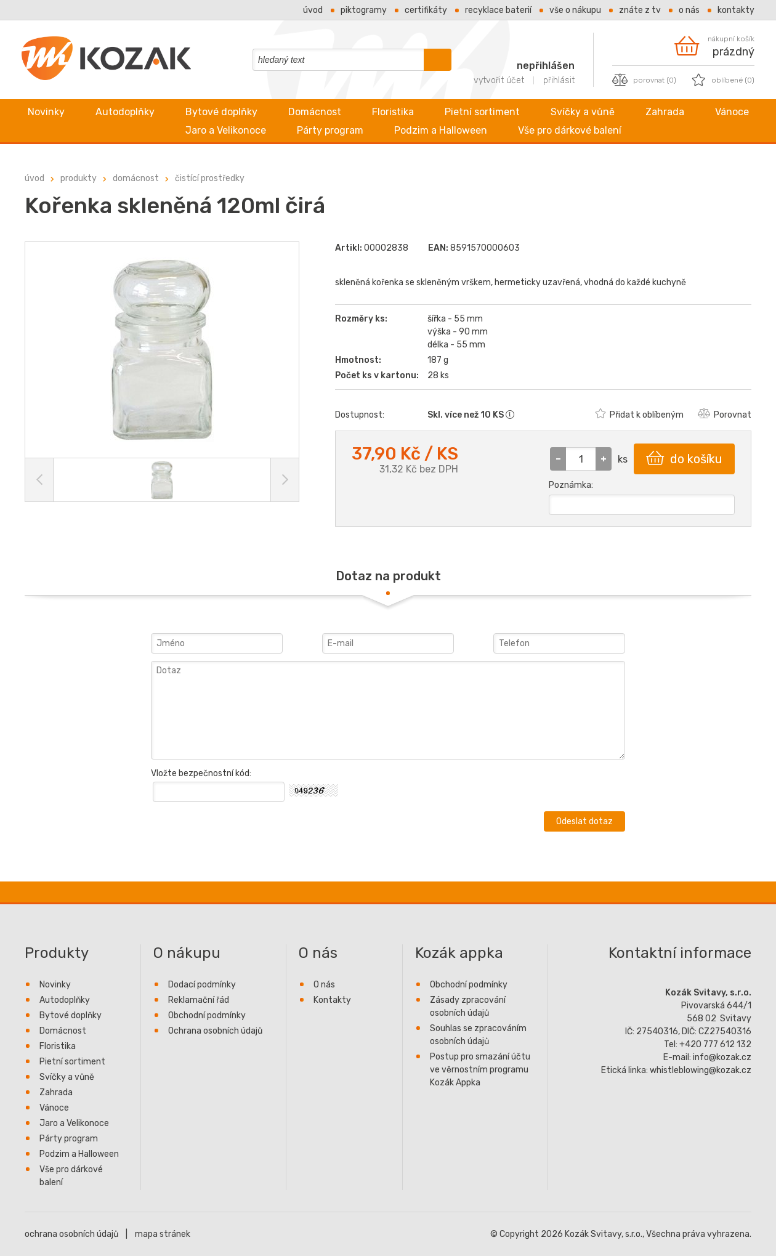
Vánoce (732, 112)
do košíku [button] (684, 458)
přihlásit (559, 80)
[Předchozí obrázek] (39, 479)
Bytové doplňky (221, 112)
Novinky (46, 112)
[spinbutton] (581, 459)
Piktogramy (364, 10)
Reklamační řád (198, 1000)
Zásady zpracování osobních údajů (468, 1006)
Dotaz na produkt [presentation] (388, 576)
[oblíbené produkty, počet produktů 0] (723, 80)
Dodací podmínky (202, 984)
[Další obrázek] (284, 479)
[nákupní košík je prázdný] (714, 46)
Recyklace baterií (498, 10)
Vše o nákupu (575, 10)
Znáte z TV (640, 10)
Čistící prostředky (210, 178)
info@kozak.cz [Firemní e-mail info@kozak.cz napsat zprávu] (722, 1057)
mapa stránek (162, 1234)
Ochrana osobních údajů (215, 1031)
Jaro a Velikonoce (225, 130)
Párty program (330, 130)
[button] (604, 459)
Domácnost (314, 112)
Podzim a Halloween (440, 130)
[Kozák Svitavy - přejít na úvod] (106, 77)
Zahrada (664, 112)
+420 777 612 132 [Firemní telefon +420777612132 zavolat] (715, 1044)
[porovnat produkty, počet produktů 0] (644, 80)
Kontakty (735, 10)
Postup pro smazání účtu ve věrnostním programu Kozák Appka (480, 1069)
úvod (34, 178)
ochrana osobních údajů (71, 1234)
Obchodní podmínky (207, 1015)
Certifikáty (426, 10)
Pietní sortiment (482, 112)
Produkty (78, 178)
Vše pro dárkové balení (569, 130)
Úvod (313, 10)
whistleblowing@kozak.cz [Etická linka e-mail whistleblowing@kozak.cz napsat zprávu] (700, 1070)
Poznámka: (571, 485)
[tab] (388, 576)
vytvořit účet (499, 80)
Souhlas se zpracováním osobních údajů (478, 1035)
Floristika (393, 112)
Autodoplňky (125, 112)
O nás (689, 10)
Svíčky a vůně (583, 112)
